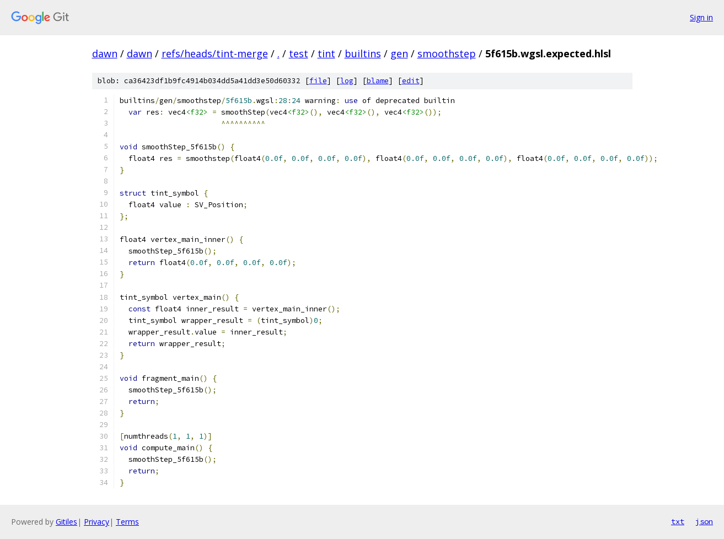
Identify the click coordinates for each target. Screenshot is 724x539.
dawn (104, 53)
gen (399, 53)
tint (326, 53)
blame (378, 80)
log (346, 80)
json (704, 521)
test (298, 53)
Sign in (701, 17)
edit (411, 80)
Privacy (96, 521)
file (318, 80)
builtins (363, 53)
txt (677, 521)
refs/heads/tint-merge (215, 53)
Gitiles (66, 521)
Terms (127, 521)
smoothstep (446, 53)
